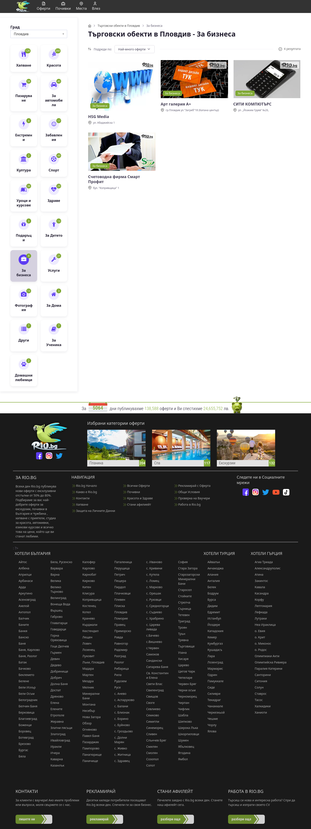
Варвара (55, 568)
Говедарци (56, 629)
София (181, 562)
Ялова (210, 731)
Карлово (87, 568)
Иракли (54, 746)
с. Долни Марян (118, 739)
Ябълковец (184, 746)
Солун (257, 687)
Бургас (21, 750)
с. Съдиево (152, 612)
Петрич (117, 574)
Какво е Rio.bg (84, 492)
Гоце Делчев (58, 646)
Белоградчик (26, 700)
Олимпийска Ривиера (268, 662)
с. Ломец (150, 580)
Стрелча (182, 602)
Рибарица (119, 668)
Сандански (152, 660)
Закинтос (259, 580)
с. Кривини (152, 568)
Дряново (55, 696)
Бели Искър (25, 687)
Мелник (86, 687)
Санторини (261, 674)
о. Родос (259, 649)
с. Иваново (152, 562)
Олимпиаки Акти (265, 656)
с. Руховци (151, 599)
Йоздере (212, 624)
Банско (22, 637)
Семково (150, 715)
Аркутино (23, 593)
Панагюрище (90, 754)
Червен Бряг (185, 684)
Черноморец (185, 696)
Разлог (117, 662)
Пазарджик (89, 742)
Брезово (23, 743)
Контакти (81, 498)
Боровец (23, 731)
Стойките (183, 596)
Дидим (211, 606)
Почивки (131, 492)
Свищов (150, 696)
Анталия (212, 580)
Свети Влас (152, 684)
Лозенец (87, 649)
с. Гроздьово (121, 731)
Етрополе (55, 715)
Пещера (118, 580)
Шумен (181, 740)
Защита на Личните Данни (93, 511)
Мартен (86, 674)
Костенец (87, 606)
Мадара (86, 668)
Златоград (56, 734)
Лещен (85, 637)
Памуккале (214, 681)
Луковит (86, 656)
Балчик (22, 618)
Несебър (87, 710)
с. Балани (119, 706)
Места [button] (81, 6)
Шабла (181, 715)
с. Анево (118, 693)
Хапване (80, 504)
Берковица (24, 712)
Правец (117, 624)
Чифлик (182, 709)
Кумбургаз (213, 643)
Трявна (181, 640)
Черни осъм (185, 690)
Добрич (54, 677)
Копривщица (90, 599)
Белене (22, 681)
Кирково (87, 580)
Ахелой (22, 606)
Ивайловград (58, 740)
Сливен (149, 734)
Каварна (55, 759)
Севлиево (151, 709)
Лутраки (259, 618)
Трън (179, 633)
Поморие (119, 618)
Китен (85, 587)
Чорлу (210, 725)
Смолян (150, 753)
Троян (180, 627)
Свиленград (153, 690)
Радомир (118, 649)
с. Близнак (119, 712)
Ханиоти (259, 712)
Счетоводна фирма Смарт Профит (114, 179)
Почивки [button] (63, 6)
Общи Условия (187, 492)
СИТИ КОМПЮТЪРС (252, 104)
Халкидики (261, 706)
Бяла (20, 756)
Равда (116, 637)
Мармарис (213, 668)
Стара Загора (186, 568)
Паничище (88, 761)
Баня (20, 643)
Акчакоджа (214, 568)
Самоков (150, 654)
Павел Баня (89, 735)
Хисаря (181, 658)
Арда (20, 587)
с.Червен (150, 648)
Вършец (54, 610)
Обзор (85, 723)
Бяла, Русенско (59, 562)
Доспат (54, 690)
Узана (180, 652)
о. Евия (258, 631)
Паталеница (121, 562)
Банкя (21, 631)
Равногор (119, 643)
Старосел (183, 590)
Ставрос (259, 693)
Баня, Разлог (26, 656)
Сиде (209, 687)
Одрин (210, 674)
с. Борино (119, 718)
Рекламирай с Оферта (193, 486)
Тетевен (182, 615)
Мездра (86, 681)
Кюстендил (89, 631)
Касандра (259, 593)
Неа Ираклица (263, 624)
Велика (54, 580)
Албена (22, 568)
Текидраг (212, 700)
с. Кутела (150, 574)
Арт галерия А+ (176, 104)
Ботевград (24, 737)
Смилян (150, 746)
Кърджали (88, 624)
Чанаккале (213, 706)
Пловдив (118, 612)
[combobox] (38, 34)
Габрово (55, 616)
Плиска (117, 606)
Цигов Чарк (184, 671)
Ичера (53, 753)
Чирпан (181, 702)
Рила (115, 674)
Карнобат (87, 574)
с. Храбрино (153, 618)
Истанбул (212, 618)
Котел (85, 612)
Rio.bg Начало (84, 486)
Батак (21, 662)
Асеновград (25, 599)
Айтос (21, 562)
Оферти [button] (43, 6)
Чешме (211, 718)
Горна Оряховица (57, 637)
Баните (22, 624)
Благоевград (26, 718)
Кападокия (214, 631)
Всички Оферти (136, 486)
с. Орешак (151, 593)
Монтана (87, 704)
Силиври (212, 693)
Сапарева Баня (155, 666)
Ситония (259, 681)
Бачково (23, 668)
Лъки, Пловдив (92, 662)
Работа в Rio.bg (188, 504)
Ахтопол (23, 612)
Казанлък (55, 765)
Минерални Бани (89, 695)
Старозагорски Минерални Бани (187, 579)
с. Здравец (120, 761)
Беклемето (24, 674)
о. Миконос (261, 643)
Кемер (210, 637)
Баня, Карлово (27, 649)
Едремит (212, 612)
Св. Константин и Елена (155, 675)
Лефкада (259, 612)
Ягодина (182, 753)
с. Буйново (120, 725)
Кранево (87, 618)
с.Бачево (150, 635)
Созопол (150, 759)
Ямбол (181, 759)
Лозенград (213, 662)
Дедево (54, 665)
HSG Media (98, 116)
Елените (54, 709)
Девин (53, 658)
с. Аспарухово (122, 700)
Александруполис (266, 568)
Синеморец (152, 727)
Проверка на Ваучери (192, 498)
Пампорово (89, 748)
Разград (118, 656)
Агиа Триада (262, 562)
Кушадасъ (213, 649)
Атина (257, 574)
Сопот (148, 765)
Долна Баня (57, 684)
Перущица (120, 568)
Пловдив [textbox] (21, 34)
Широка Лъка (186, 727)
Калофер (87, 562)
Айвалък (212, 562)
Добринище (57, 671)
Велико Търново (55, 589)
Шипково (183, 721)
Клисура (87, 593)
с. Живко (118, 748)
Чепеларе (183, 677)
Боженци (23, 725)
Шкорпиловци (186, 734)
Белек (210, 587)
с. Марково (152, 587)
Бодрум (211, 593)
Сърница (182, 608)
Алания (211, 574)
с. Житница (120, 754)
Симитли (150, 721)
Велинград (56, 598)
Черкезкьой (214, 712)
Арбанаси (24, 580)
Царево (181, 665)
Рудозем (118, 681)
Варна (53, 574)
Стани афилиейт (137, 504)
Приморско (120, 631)
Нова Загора (90, 717)
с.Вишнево (152, 641)
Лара (209, 656)
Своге (148, 702)
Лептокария (261, 606)
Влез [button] (96, 6)
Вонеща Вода (58, 604)
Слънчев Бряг (154, 740)
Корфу (257, 599)
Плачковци (120, 593)
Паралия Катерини (266, 668)
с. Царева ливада (151, 626)
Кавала (258, 587)
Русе (115, 687)
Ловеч (85, 643)
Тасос (257, 700)
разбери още (171, 819)
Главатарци (57, 623)
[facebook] (39, 455)
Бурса (210, 599)
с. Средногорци (155, 606)
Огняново (88, 729)
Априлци (23, 574)
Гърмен (54, 652)
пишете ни (27, 819)
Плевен (117, 599)
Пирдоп (118, 587)
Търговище (184, 646)
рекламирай (99, 819)
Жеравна (55, 721)
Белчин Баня (26, 706)
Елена (53, 702)
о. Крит (258, 637)
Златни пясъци (59, 727)
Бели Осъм (25, 693)
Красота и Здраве (138, 498)
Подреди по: (100, 49)
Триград (182, 621)
